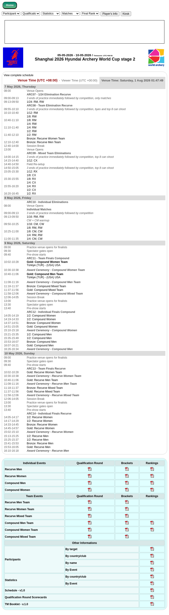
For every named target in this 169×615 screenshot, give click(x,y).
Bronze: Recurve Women (42, 424)
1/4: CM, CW (34, 238)
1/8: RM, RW (34, 227)
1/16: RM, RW (35, 216)
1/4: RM (31, 127)
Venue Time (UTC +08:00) (38, 80)
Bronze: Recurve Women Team (46, 138)
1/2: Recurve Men (37, 436)
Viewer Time (79, 80)
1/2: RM (31, 134)
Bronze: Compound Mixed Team (46, 286)
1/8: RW (32, 116)
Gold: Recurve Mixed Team (43, 391)
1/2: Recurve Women (40, 417)
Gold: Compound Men (40, 345)
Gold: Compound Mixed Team (45, 290)
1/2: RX (31, 193)
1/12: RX (32, 171)
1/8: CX (31, 175)
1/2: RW (32, 131)
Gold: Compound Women (42, 326)
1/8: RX (31, 179)
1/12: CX (32, 160)
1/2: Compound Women (41, 315)
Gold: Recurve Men (38, 447)
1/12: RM (32, 112)
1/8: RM (31, 120)
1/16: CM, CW (35, 224)
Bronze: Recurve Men (40, 443)
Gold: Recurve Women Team (44, 372)
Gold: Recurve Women (40, 428)
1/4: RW (32, 123)
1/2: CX (31, 190)
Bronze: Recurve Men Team (44, 142)
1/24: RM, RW (35, 101)
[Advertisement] (84, 31)
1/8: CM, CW (34, 231)
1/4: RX (31, 186)
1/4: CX (31, 182)
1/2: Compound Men (39, 334)
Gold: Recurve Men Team (42, 380)
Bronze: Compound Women (44, 323)
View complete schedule (18, 75)
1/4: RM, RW (34, 235)
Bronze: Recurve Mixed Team (45, 388)
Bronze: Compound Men (41, 341)
